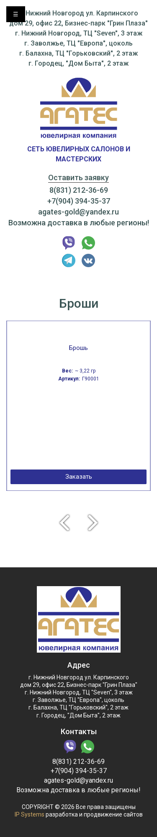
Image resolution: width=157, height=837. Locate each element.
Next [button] (97, 522)
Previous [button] (61, 522)
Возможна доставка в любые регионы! (78, 222)
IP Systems (29, 814)
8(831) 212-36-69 (78, 190)
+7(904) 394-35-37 (78, 200)
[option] (78, 405)
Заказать (78, 476)
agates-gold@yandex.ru (78, 211)
